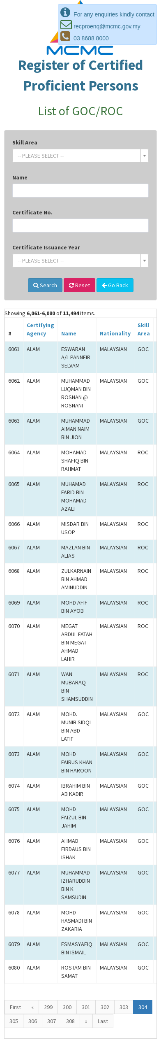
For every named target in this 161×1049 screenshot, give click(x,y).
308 (70, 1021)
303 (124, 1007)
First (15, 1007)
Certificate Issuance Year (46, 247)
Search (45, 285)
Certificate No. (32, 212)
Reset (79, 285)
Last (103, 1021)
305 (13, 1021)
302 (105, 1007)
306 (32, 1021)
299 (48, 1007)
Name (20, 177)
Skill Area (24, 142)
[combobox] (80, 156)
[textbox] (78, 155)
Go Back (115, 285)
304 (142, 1007)
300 (67, 1007)
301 (86, 1007)
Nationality (115, 333)
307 (51, 1021)
